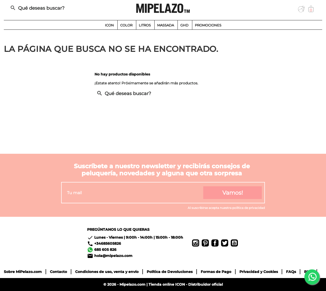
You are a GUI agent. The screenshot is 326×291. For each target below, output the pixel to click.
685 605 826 (105, 249)
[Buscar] (57, 8)
